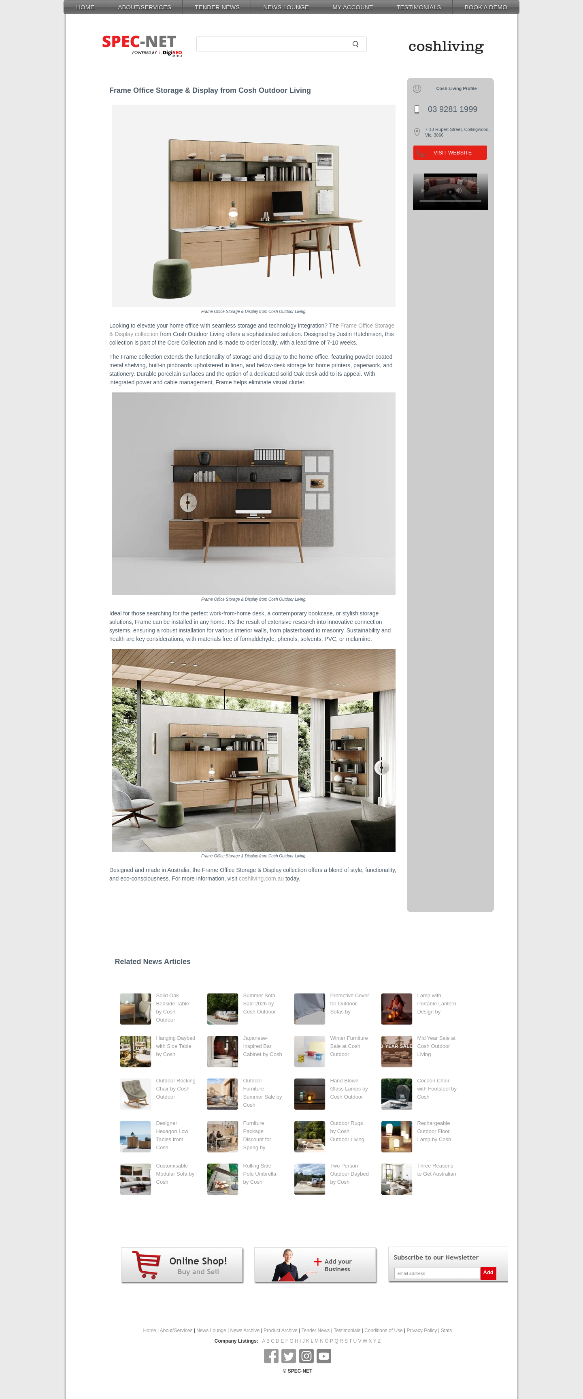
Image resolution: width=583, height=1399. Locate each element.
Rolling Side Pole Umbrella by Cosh (260, 1174)
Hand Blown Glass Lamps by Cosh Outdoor (349, 1089)
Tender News (316, 1330)
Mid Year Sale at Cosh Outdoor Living (436, 1046)
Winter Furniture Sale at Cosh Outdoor (349, 1046)
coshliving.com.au (261, 878)
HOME (85, 7)
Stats (446, 1330)
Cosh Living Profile (456, 88)
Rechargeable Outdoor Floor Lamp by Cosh (434, 1131)
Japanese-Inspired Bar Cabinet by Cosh (262, 1046)
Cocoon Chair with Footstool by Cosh (437, 1089)
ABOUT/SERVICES (144, 7)
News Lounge (211, 1330)
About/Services (176, 1330)
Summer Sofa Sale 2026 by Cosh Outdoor (259, 1003)
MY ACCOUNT (352, 7)
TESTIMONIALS (418, 7)
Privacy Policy (422, 1330)
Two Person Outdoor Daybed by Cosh (349, 1174)
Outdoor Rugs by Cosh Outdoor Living (347, 1131)
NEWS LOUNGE (286, 7)
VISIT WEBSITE (453, 153)
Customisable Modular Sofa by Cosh (175, 1174)
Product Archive (281, 1330)
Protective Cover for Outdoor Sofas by (349, 1003)
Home (149, 1330)
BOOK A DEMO (486, 7)
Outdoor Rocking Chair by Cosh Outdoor (176, 1089)
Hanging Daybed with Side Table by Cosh (176, 1046)
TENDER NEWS (217, 7)
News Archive (245, 1330)
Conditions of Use (383, 1330)
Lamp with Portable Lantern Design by (436, 1003)
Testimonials (347, 1330)
